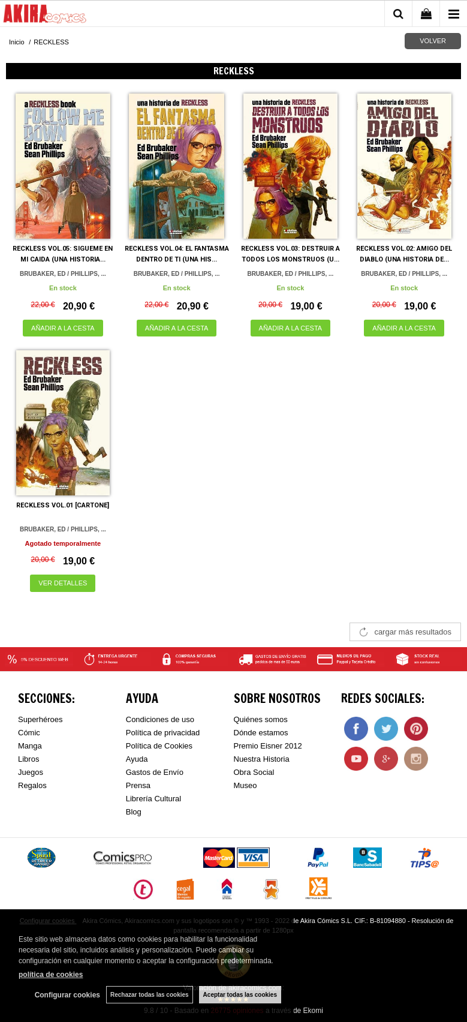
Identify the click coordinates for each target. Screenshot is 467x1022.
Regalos (32, 785)
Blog (133, 811)
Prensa (138, 785)
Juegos (30, 772)
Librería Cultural (154, 798)
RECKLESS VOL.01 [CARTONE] (62, 505)
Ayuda (137, 759)
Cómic (29, 732)
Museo (245, 785)
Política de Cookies (159, 745)
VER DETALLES (62, 583)
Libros (28, 759)
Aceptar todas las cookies (240, 994)
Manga (30, 745)
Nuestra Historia (262, 759)
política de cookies (51, 974)
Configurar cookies (67, 995)
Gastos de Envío (154, 772)
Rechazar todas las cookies (149, 994)
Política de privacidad (163, 732)
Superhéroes (40, 719)
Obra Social (254, 772)
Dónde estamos (261, 732)
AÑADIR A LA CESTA (63, 328)
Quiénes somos (261, 719)
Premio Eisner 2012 (268, 745)
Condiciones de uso (160, 719)
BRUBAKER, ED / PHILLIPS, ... (63, 273)
